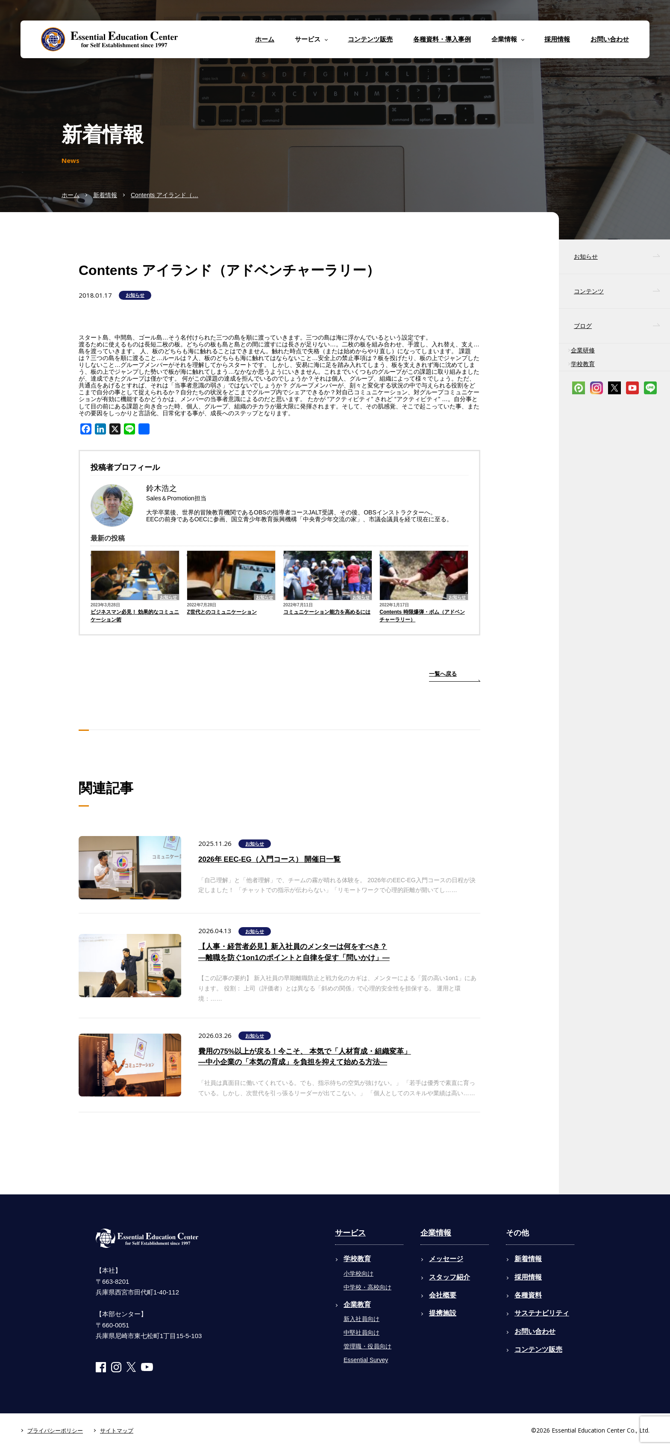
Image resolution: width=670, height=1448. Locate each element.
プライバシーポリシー (55, 1430)
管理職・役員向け (367, 1346)
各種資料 (528, 1295)
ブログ (583, 325)
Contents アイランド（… (164, 195)
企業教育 (357, 1304)
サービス (350, 1233)
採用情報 (557, 39)
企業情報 (435, 1233)
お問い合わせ (610, 39)
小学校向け (358, 1273)
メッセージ (446, 1258)
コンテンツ (589, 291)
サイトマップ (116, 1430)
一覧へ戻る (443, 674)
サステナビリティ (541, 1313)
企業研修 (583, 350)
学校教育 (583, 364)
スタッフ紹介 (449, 1277)
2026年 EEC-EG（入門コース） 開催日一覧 (269, 859)
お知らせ (135, 295)
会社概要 (442, 1295)
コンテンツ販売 (370, 39)
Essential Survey (366, 1359)
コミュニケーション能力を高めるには (326, 612)
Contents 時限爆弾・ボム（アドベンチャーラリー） (421, 616)
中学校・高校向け (367, 1287)
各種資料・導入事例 (442, 39)
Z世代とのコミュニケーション (221, 612)
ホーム (264, 39)
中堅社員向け (361, 1332)
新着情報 (105, 195)
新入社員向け (361, 1318)
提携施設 (442, 1313)
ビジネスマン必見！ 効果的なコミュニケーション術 (135, 616)
